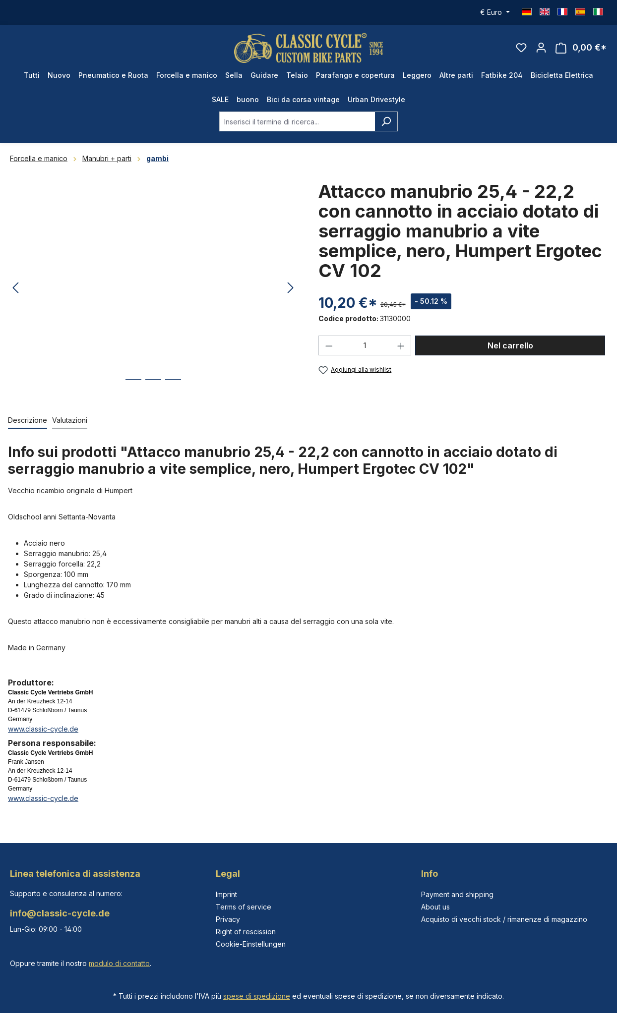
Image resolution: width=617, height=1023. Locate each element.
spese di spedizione (256, 996)
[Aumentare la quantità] (401, 345)
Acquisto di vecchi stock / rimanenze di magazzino (504, 919)
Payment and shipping (457, 894)
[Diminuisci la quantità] (328, 345)
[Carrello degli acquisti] (581, 48)
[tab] (27, 420)
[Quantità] (365, 345)
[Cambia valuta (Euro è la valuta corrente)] (495, 12)
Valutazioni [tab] (69, 420)
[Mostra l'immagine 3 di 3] (173, 387)
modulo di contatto (119, 963)
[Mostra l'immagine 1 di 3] (133, 387)
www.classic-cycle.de (43, 729)
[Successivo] (290, 288)
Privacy (228, 919)
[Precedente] (15, 288)
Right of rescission (246, 931)
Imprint (226, 894)
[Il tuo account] (541, 48)
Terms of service (243, 907)
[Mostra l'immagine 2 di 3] (153, 387)
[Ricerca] (386, 121)
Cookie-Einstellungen (251, 944)
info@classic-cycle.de (60, 913)
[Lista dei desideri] (521, 48)
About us (435, 907)
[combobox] (297, 121)
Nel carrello (510, 345)
